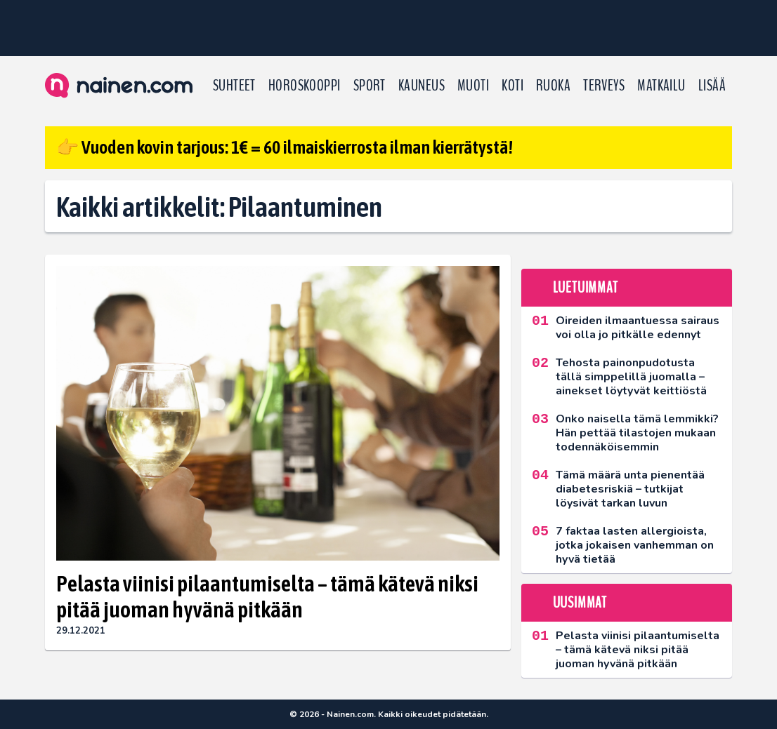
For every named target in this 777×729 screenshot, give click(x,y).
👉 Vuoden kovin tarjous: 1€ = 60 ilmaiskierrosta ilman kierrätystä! (284, 147)
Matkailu (661, 85)
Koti (512, 85)
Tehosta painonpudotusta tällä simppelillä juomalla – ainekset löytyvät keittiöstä (631, 377)
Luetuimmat (585, 287)
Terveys (604, 85)
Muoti (473, 85)
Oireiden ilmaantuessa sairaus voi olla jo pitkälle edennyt (637, 327)
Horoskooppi (304, 85)
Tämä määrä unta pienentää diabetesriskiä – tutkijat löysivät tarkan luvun (630, 489)
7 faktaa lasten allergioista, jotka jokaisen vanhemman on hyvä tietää (635, 545)
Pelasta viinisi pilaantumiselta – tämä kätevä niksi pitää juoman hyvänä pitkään (267, 596)
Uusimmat (580, 602)
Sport (369, 85)
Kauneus (421, 85)
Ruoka (553, 85)
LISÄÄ (712, 85)
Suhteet (234, 85)
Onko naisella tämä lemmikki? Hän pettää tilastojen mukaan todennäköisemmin (637, 433)
